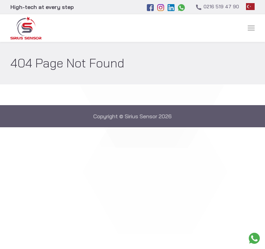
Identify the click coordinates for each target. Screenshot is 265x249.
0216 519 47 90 (217, 7)
